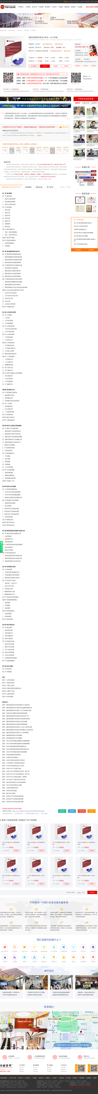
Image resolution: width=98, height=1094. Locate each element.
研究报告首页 (11, 30)
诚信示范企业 (67, 50)
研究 (4, 1)
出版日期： (32, 47)
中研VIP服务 (44, 813)
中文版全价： (32, 57)
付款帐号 (35, 1069)
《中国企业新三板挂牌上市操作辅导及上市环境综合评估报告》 (48, 91)
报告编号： (32, 44)
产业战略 (79, 7)
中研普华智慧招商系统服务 (35, 78)
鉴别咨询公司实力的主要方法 (48, 176)
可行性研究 (3, 1083)
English (92, 1)
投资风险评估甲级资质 (56, 50)
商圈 (28, 1)
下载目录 (77, 65)
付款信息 (71, 1)
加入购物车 (34, 66)
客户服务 (68, 1078)
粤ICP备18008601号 (67, 1090)
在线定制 (55, 66)
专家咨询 (66, 66)
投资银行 (73, 7)
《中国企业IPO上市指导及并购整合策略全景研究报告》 (80, 91)
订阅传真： (78, 59)
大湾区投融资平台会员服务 (35, 80)
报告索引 (75, 1078)
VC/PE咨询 (39, 1085)
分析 (15, 1)
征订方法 (35, 1067)
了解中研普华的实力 (47, 44)
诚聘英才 (48, 1078)
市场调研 (41, 7)
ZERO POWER (12, 1078)
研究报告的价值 (59, 44)
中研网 (47, 1090)
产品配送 (49, 1071)
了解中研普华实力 (91, 1087)
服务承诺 (49, 1069)
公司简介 (21, 1067)
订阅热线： (78, 50)
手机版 (95, 1078)
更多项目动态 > (94, 970)
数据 (12, 1)
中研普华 (53, 1090)
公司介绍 (82, 1)
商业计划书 (10, 1083)
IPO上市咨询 (3, 1085)
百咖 (31, 1)
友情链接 (88, 1078)
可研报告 (28, 7)
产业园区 (60, 7)
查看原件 (39, 135)
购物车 (66, 1)
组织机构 (21, 1069)
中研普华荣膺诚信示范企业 (32, 813)
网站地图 (87, 1)
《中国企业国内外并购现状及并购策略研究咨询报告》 (16, 91)
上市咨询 (53, 7)
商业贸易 (33, 30)
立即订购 (45, 66)
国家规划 (66, 7)
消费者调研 (23, 1)
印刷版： (61, 57)
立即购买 (91, 249)
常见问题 (35, 1071)
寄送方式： (32, 51)
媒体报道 (94, 103)
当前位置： (4, 30)
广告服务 (34, 1078)
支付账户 (91, 811)
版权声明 (41, 1078)
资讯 (9, 1)
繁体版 (96, 1)
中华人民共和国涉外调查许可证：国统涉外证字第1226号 (51, 164)
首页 (1, 1)
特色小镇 (19, 1)
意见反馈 (61, 1078)
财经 (7, 1)
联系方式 (21, 1078)
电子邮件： (87, 59)
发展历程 (21, 1071)
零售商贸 (26, 30)
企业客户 (54, 1078)
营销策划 (44, 1083)
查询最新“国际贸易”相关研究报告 (12, 808)
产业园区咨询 (72, 1085)
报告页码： (47, 47)
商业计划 (34, 7)
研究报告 (20, 7)
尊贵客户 (49, 1067)
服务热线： (78, 44)
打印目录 (85, 65)
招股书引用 (86, 103)
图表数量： (59, 47)
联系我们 (77, 1)
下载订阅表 (82, 811)
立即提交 (92, 892)
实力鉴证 (63, 1067)
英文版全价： (32, 61)
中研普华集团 (3, 1078)
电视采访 (77, 103)
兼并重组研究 (72, 1083)
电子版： (47, 57)
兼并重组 (47, 7)
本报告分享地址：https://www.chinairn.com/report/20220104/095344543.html (23, 811)
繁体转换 (93, 65)
